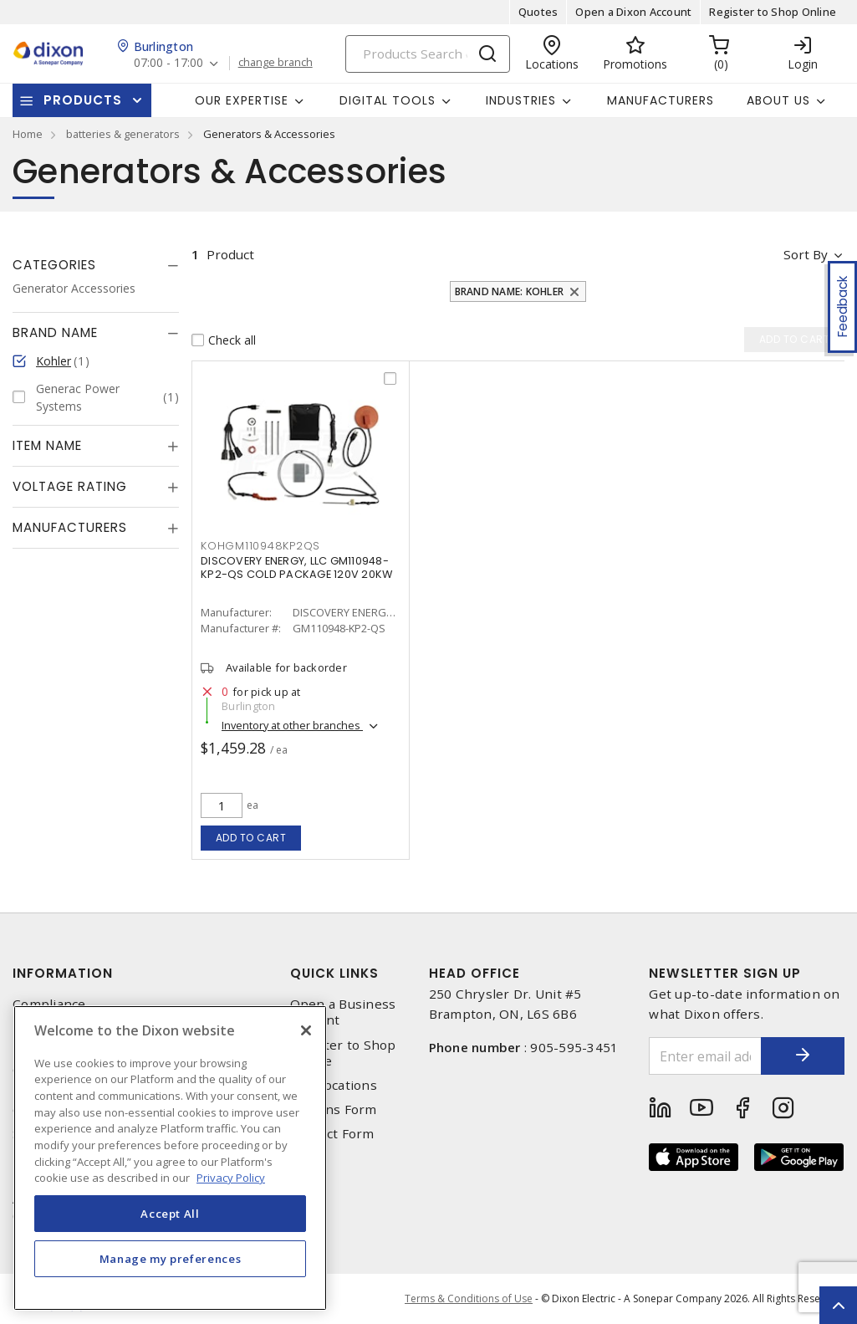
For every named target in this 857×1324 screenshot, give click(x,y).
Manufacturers (660, 100)
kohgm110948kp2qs (260, 546)
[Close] (306, 1030)
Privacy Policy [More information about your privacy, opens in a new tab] (230, 1177)
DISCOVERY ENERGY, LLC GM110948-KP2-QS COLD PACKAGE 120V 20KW (296, 567)
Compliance (49, 1004)
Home (28, 133)
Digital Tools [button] (387, 100)
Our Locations (333, 1085)
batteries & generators (123, 133)
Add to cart (251, 838)
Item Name (47, 445)
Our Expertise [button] (241, 100)
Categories (54, 264)
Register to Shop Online (772, 11)
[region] (170, 1158)
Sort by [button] (805, 254)
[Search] (427, 54)
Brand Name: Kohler (509, 291)
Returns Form (333, 1109)
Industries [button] (521, 100)
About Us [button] (778, 100)
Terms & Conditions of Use (469, 1298)
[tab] (96, 265)
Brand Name (55, 332)
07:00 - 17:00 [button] (168, 63)
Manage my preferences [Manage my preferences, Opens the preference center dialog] (170, 1258)
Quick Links (334, 973)
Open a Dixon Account (633, 11)
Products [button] (82, 100)
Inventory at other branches (292, 725)
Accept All (170, 1213)
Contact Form (332, 1134)
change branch (275, 62)
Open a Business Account (343, 1012)
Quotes (538, 11)
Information (63, 973)
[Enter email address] (705, 1056)
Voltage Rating (70, 486)
